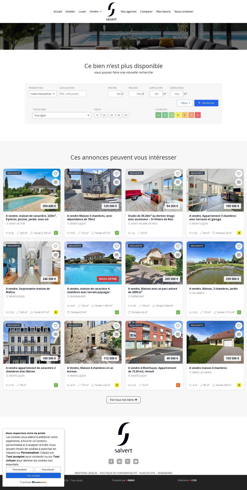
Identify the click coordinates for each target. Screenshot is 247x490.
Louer (82, 11)
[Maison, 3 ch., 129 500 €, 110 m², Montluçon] (93, 203)
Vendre (94, 11)
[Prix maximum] (135, 94)
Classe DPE (161, 109)
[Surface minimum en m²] (156, 94)
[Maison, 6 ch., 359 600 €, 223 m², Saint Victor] (32, 203)
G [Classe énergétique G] (198, 115)
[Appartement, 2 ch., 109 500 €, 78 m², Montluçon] (32, 355)
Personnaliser (20, 469)
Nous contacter (183, 11)
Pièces (97, 109)
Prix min (112, 87)
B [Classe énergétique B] (165, 115)
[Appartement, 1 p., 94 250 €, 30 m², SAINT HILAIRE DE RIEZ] (154, 203)
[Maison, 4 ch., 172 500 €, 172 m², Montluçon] (93, 355)
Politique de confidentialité (118, 473)
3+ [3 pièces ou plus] (111, 115)
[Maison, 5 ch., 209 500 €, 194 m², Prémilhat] (154, 279)
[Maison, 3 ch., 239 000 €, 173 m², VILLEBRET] (215, 279)
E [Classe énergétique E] (184, 115)
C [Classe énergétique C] (171, 115)
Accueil (58, 11)
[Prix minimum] (114, 94)
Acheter (70, 11)
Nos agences (129, 11)
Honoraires (165, 473)
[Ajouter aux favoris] (55, 173)
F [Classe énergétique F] (191, 115)
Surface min (156, 87)
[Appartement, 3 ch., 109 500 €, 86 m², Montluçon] (215, 203)
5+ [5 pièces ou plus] (126, 115)
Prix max (133, 87)
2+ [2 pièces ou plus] (104, 115)
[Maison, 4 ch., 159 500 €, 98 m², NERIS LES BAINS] (215, 355)
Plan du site (147, 473)
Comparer (146, 11)
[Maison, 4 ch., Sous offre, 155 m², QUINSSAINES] (93, 279)
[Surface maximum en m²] (176, 94)
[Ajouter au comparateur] (55, 182)
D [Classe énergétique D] (178, 115)
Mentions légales (86, 473)
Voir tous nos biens (122, 400)
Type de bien (39, 109)
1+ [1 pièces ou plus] (97, 115)
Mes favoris (163, 11)
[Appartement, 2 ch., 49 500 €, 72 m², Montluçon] (154, 355)
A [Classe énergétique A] (158, 115)
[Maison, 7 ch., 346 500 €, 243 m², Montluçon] (32, 279)
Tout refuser (48, 469)
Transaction (36, 87)
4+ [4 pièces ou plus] (119, 115)
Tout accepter (33, 475)
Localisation (67, 87)
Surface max (177, 87)
